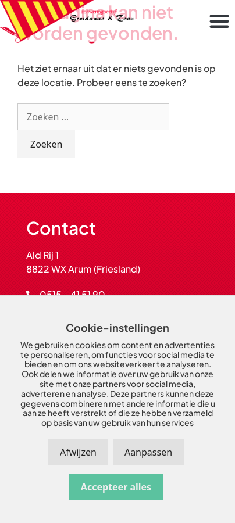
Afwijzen (78, 452)
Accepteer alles (116, 487)
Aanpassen (148, 452)
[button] (219, 21)
